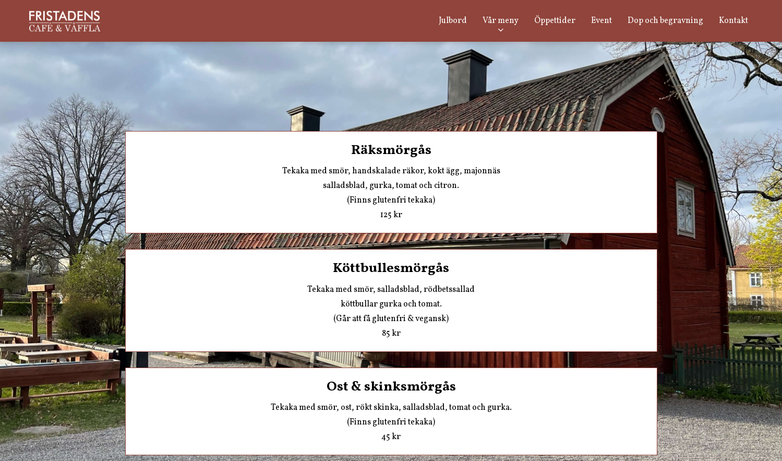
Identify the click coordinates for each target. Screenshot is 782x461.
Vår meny (501, 21)
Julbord (453, 21)
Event (601, 21)
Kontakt (733, 21)
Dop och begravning (665, 21)
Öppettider (554, 21)
